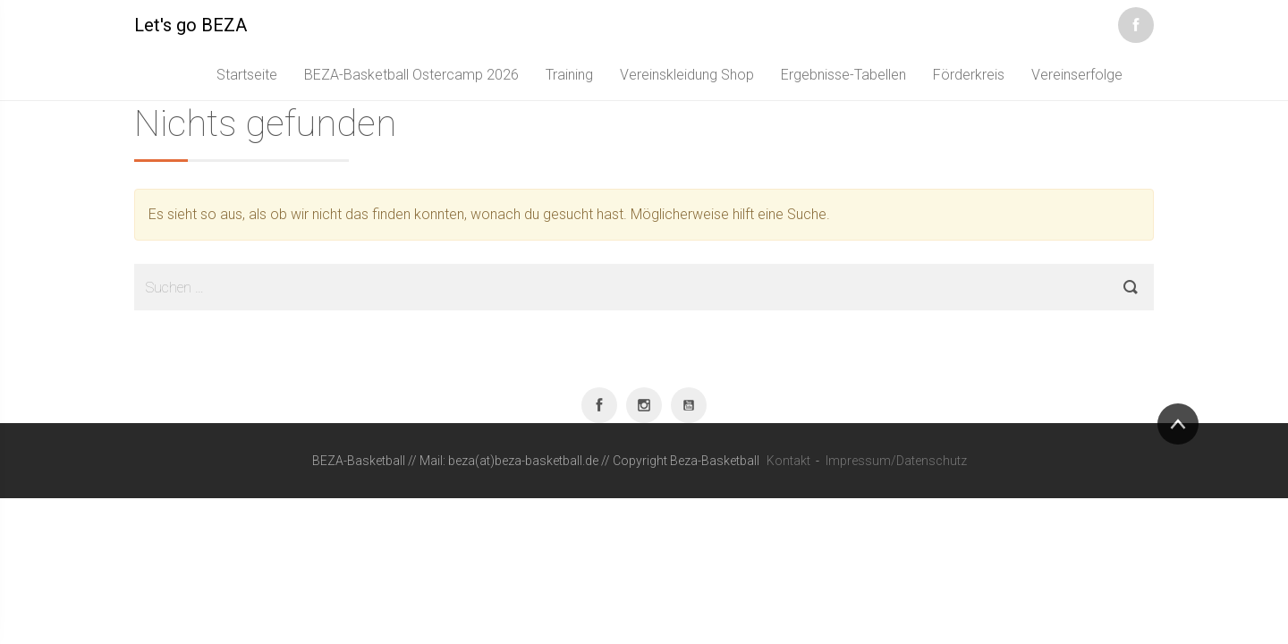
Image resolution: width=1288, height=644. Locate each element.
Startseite (246, 74)
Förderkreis (968, 74)
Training (569, 74)
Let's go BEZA (190, 25)
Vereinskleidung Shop (687, 74)
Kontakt (788, 460)
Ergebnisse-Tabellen (843, 74)
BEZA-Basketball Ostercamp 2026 (411, 74)
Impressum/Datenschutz (896, 460)
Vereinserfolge (1077, 74)
